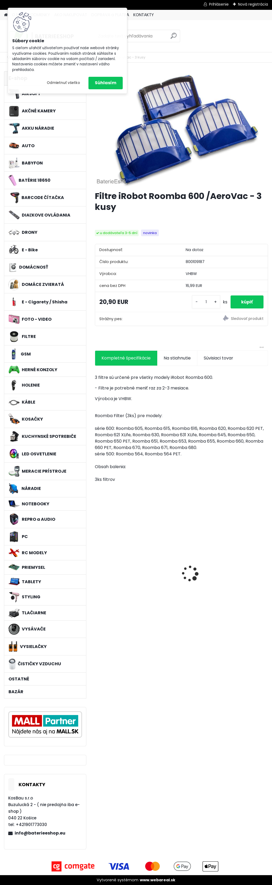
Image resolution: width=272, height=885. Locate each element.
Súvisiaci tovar (218, 358)
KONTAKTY (143, 15)
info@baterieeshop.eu (40, 833)
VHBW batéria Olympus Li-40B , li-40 (239, 561)
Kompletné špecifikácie (126, 358)
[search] (174, 38)
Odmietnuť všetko (63, 82)
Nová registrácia (253, 4)
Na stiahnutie (177, 358)
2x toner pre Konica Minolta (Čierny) (119, 570)
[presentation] (97, 564)
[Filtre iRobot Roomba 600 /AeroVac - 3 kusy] (181, 129)
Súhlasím (105, 83)
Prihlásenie (219, 4)
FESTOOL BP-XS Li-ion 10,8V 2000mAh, (179, 570)
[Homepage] (6, 15)
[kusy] (206, 302)
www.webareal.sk (157, 880)
